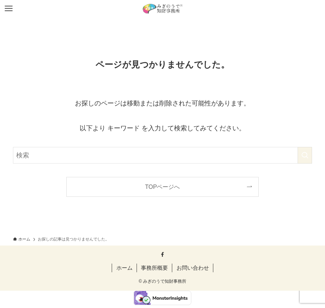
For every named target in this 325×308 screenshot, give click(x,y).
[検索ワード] (162, 155)
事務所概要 (154, 268)
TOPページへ (162, 186)
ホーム (124, 268)
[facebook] (162, 254)
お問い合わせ (193, 268)
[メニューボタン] (8, 8)
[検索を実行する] (305, 155)
